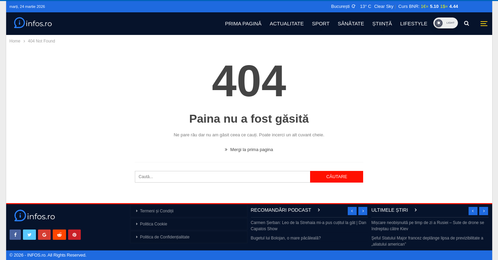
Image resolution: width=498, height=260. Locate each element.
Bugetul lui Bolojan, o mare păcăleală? (286, 238)
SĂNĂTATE (351, 23)
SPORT (320, 23)
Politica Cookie (153, 224)
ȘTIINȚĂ (382, 23)
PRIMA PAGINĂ (243, 23)
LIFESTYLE (413, 23)
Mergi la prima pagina (249, 149)
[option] (309, 231)
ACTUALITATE (287, 23)
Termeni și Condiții (157, 211)
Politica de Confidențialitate (165, 237)
